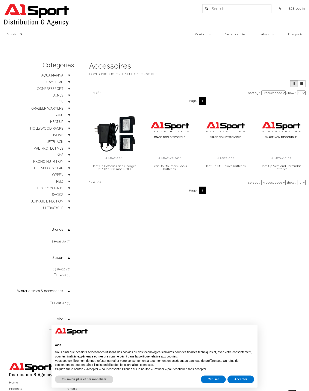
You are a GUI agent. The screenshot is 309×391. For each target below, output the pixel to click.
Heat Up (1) (60, 241)
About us (267, 34)
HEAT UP (127, 74)
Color (59, 319)
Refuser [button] (213, 379)
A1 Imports (295, 34)
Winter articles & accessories (40, 291)
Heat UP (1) (60, 303)
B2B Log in (297, 8)
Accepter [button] (240, 379)
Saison (58, 257)
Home (93, 74)
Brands (11, 34)
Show (290, 93)
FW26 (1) (62, 275)
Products (109, 74)
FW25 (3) (62, 269)
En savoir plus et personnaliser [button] (84, 379)
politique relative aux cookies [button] (157, 356)
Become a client (235, 34)
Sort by (253, 93)
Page (193, 101)
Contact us (203, 34)
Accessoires (146, 74)
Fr (280, 8)
